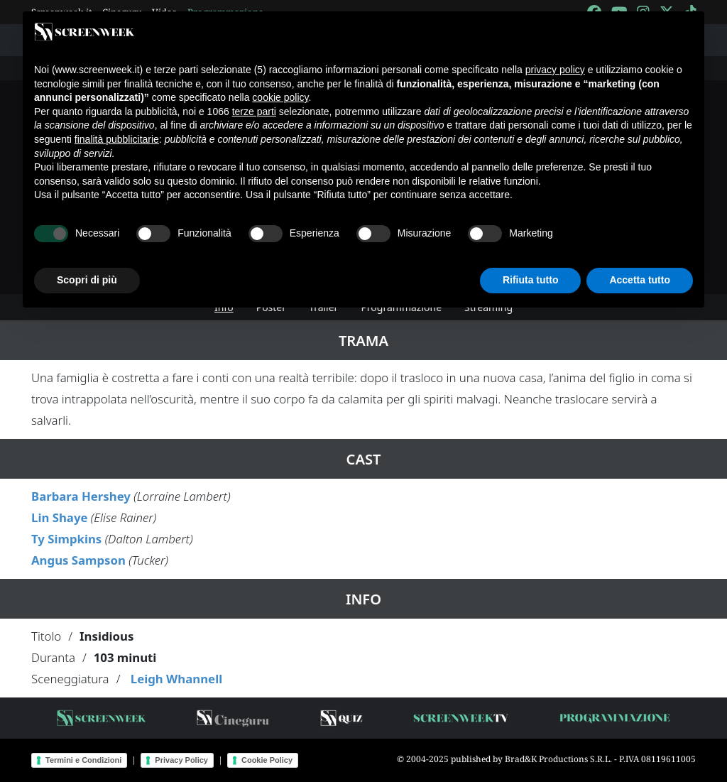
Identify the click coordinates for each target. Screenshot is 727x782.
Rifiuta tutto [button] (531, 280)
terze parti (254, 111)
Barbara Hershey (81, 496)
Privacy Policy (181, 760)
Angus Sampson (78, 560)
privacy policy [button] (555, 69)
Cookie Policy (267, 760)
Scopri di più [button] (87, 280)
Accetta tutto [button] (639, 280)
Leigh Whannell (176, 678)
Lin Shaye (59, 517)
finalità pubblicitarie (117, 139)
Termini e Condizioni (83, 760)
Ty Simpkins (66, 539)
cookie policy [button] (280, 97)
